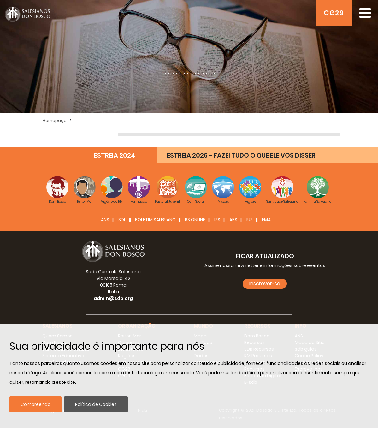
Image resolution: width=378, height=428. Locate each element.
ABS (233, 220)
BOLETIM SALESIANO (155, 220)
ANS (105, 220)
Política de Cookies (96, 404)
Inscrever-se (264, 283)
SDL (122, 220)
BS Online (195, 220)
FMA (266, 220)
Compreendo (35, 404)
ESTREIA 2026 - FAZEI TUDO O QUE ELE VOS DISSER (241, 155)
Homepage (55, 120)
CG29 (334, 13)
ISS (217, 220)
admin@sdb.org (113, 298)
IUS (249, 220)
